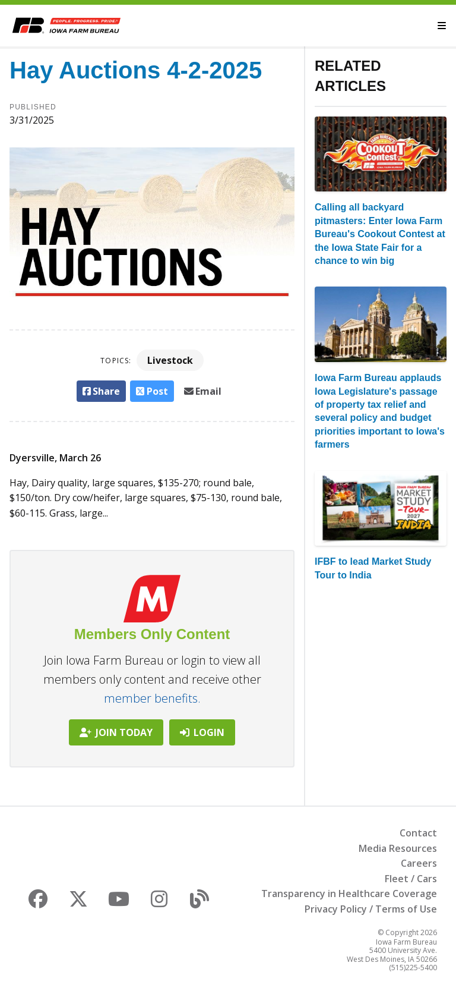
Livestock (170, 360)
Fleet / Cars (411, 878)
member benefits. (152, 698)
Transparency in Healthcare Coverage (349, 893)
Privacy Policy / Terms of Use (371, 909)
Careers (419, 863)
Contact (418, 832)
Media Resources (398, 848)
